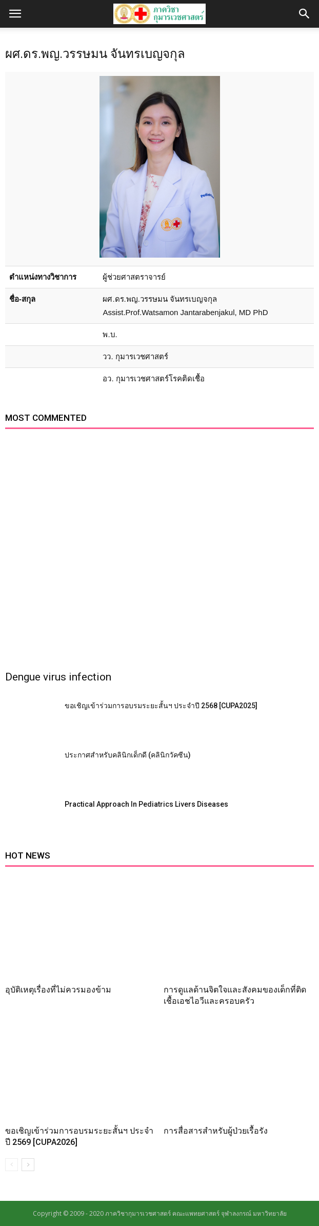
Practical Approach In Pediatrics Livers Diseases (146, 804)
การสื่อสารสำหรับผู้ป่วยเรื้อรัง (216, 1131)
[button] (304, 14)
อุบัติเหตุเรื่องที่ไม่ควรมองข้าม (58, 990)
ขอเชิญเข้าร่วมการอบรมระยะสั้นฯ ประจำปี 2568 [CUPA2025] (161, 706)
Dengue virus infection (58, 677)
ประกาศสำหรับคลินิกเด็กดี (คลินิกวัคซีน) (128, 755)
